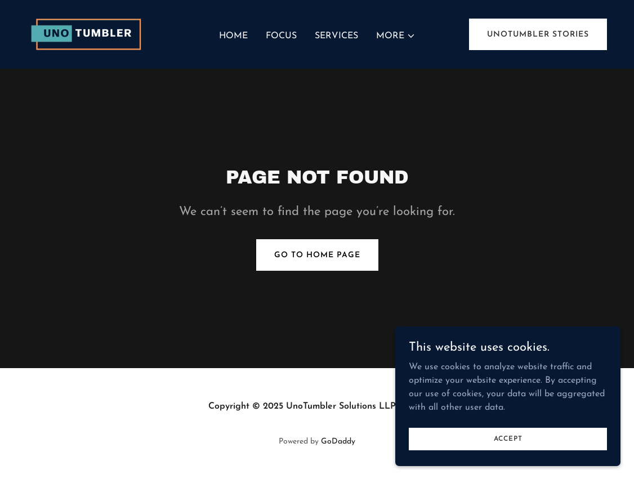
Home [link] (233, 36)
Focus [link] (281, 36)
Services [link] (336, 36)
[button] (396, 36)
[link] (88, 33)
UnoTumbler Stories (538, 34)
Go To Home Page (317, 255)
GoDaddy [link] (338, 441)
